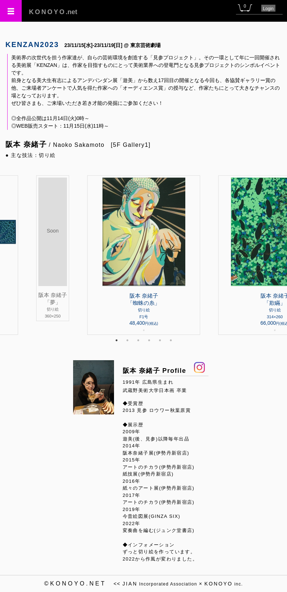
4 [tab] (149, 340)
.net (53, 12)
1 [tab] (116, 340)
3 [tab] (138, 340)
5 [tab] (160, 340)
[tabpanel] (143, 255)
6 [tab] (170, 340)
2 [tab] (127, 340)
